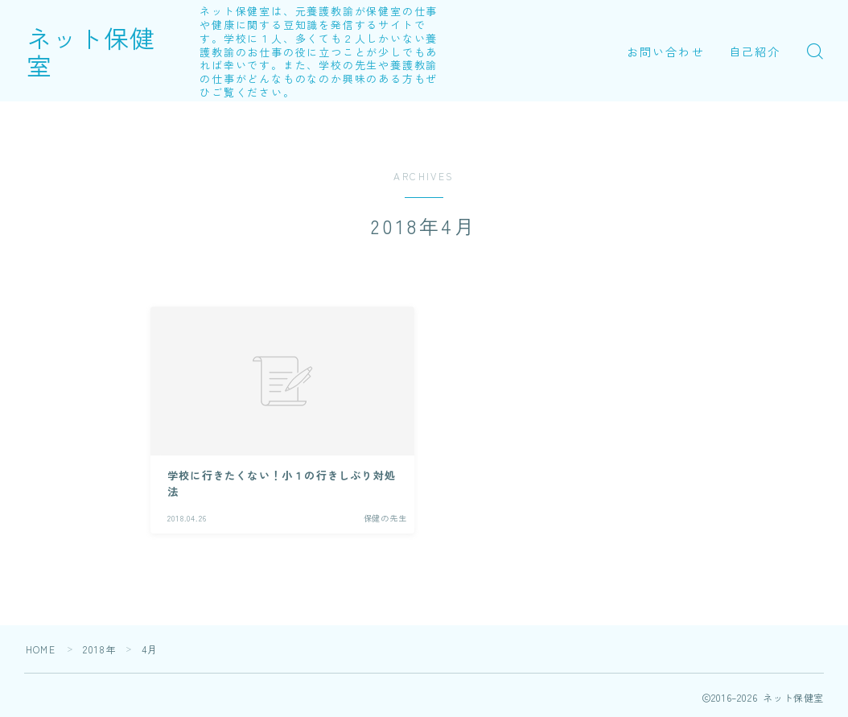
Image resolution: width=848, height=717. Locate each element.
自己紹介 (754, 51)
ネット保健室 (104, 50)
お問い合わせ (666, 51)
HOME (41, 649)
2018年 (100, 649)
